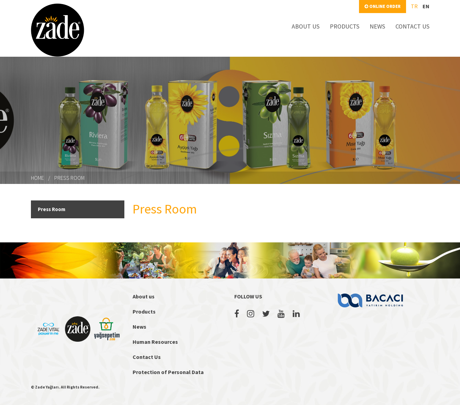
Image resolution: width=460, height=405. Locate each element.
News (139, 326)
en (426, 6)
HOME (37, 177)
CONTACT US (412, 26)
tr (414, 6)
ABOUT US (305, 26)
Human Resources (155, 341)
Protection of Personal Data (168, 372)
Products (144, 311)
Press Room (69, 177)
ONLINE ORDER (382, 6)
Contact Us (147, 356)
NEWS (377, 26)
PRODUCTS (344, 26)
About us (144, 296)
